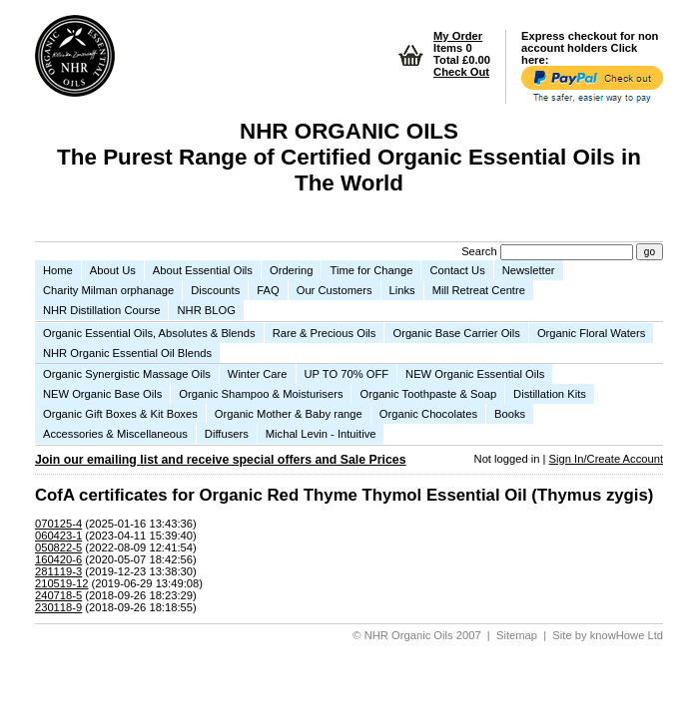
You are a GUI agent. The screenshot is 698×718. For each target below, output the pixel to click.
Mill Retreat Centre (478, 290)
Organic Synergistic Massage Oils (127, 374)
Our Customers (334, 290)
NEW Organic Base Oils (102, 394)
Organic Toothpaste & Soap (427, 394)
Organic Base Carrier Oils (455, 333)
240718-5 (58, 595)
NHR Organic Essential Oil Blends (127, 353)
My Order (457, 36)
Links (402, 290)
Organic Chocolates (428, 414)
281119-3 (58, 571)
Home (58, 270)
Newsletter (528, 270)
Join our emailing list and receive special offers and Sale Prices (220, 460)
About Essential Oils (203, 270)
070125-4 (58, 524)
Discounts (215, 290)
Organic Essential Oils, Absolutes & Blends (149, 333)
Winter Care (258, 374)
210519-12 (62, 583)
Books (509, 414)
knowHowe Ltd (626, 635)
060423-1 (58, 535)
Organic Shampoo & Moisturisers (261, 394)
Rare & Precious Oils (324, 333)
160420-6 (58, 559)
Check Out (461, 72)
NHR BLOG (206, 310)
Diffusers (227, 434)
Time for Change (371, 270)
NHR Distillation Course (102, 310)
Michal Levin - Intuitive (321, 434)
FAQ (268, 290)
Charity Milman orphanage (108, 290)
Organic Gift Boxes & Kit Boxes (120, 414)
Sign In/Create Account (606, 459)
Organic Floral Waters (591, 333)
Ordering (292, 270)
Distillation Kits (549, 394)
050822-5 (58, 547)
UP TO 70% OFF (347, 374)
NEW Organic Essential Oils (474, 374)
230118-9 (58, 607)
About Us (113, 270)
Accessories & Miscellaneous (115, 434)
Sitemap (516, 635)
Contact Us (456, 270)
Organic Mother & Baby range (288, 414)
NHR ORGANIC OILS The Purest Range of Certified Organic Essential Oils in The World (349, 157)
